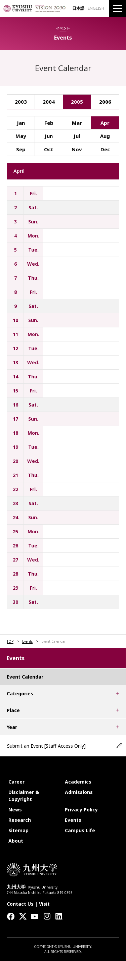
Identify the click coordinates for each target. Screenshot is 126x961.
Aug (105, 135)
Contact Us (20, 904)
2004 (49, 101)
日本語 (78, 8)
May (20, 135)
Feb (48, 122)
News (15, 809)
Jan (21, 122)
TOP (10, 641)
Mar (77, 122)
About (15, 841)
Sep (21, 149)
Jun (49, 135)
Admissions (79, 792)
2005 (77, 101)
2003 (21, 101)
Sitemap (18, 830)
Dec (105, 149)
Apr (105, 122)
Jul (77, 135)
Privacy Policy (81, 809)
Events (27, 641)
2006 (105, 101)
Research (19, 820)
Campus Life (80, 830)
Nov (77, 149)
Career (16, 782)
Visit (44, 904)
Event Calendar (25, 677)
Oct (48, 149)
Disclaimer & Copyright (23, 795)
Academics (78, 782)
